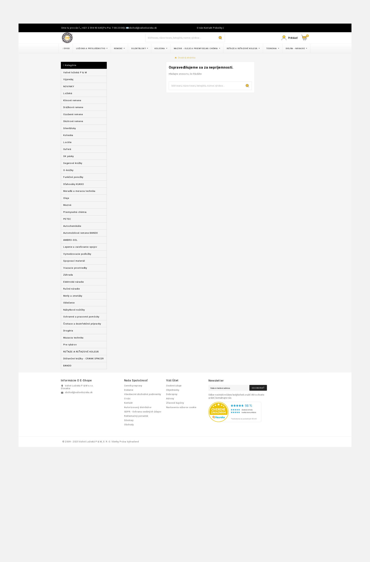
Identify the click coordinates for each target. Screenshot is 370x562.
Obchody (129, 424)
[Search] (220, 38)
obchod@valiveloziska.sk (143, 28)
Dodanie (128, 390)
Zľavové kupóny (175, 403)
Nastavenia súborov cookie (181, 407)
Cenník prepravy (133, 385)
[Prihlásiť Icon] (289, 38)
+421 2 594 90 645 (92, 28)
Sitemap (129, 420)
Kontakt (208, 28)
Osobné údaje (174, 385)
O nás (200, 28)
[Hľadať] (181, 38)
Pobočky (218, 28)
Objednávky (172, 390)
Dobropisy (171, 394)
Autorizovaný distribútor (138, 407)
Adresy (170, 398)
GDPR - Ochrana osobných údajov (142, 411)
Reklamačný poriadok (136, 416)
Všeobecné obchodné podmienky (142, 394)
